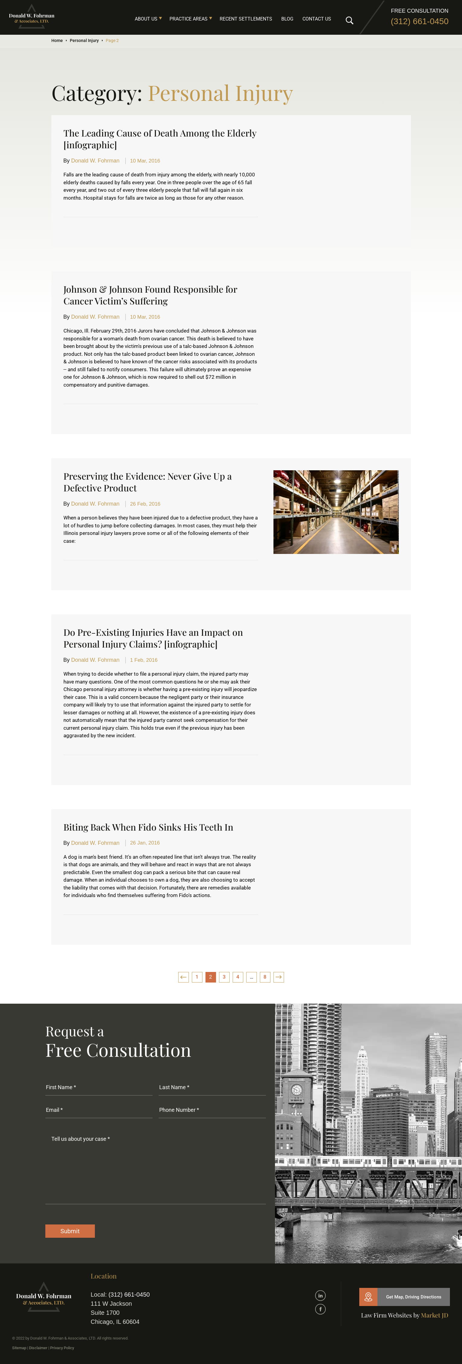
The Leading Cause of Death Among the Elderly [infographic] (159, 139)
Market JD (434, 1315)
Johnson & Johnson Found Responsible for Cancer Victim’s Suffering (150, 295)
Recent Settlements (246, 19)
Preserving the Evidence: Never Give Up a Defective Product (147, 482)
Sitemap (19, 1348)
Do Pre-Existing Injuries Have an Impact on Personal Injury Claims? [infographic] (153, 638)
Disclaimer (38, 1348)
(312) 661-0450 (419, 21)
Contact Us (316, 19)
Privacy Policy (62, 1348)
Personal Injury (84, 40)
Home (57, 40)
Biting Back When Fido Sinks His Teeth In (148, 827)
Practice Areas (189, 19)
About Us (146, 19)
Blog (287, 19)
